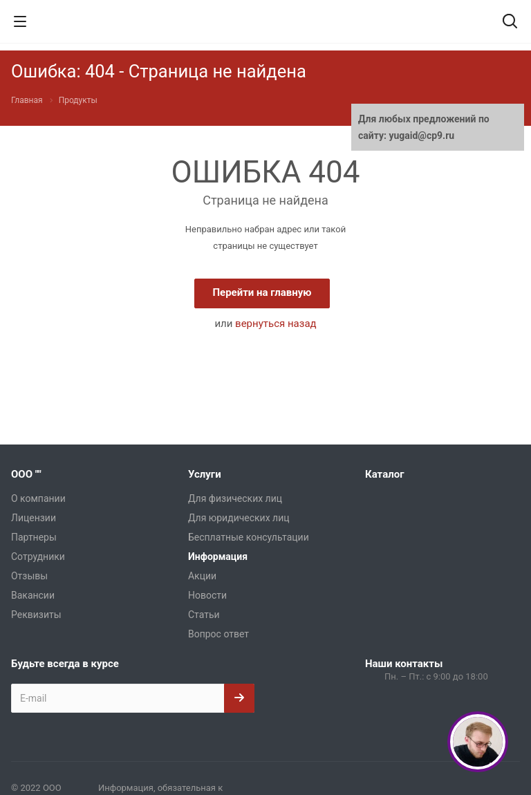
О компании (38, 498)
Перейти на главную (261, 292)
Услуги (204, 474)
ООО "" (26, 474)
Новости (207, 595)
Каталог (384, 474)
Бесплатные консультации (248, 537)
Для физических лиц (235, 498)
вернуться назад (276, 323)
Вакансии (33, 595)
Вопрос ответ (218, 633)
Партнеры (34, 537)
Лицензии (33, 517)
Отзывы (29, 575)
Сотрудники (38, 556)
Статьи (204, 614)
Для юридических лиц (239, 517)
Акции (202, 575)
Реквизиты (36, 614)
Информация (218, 556)
